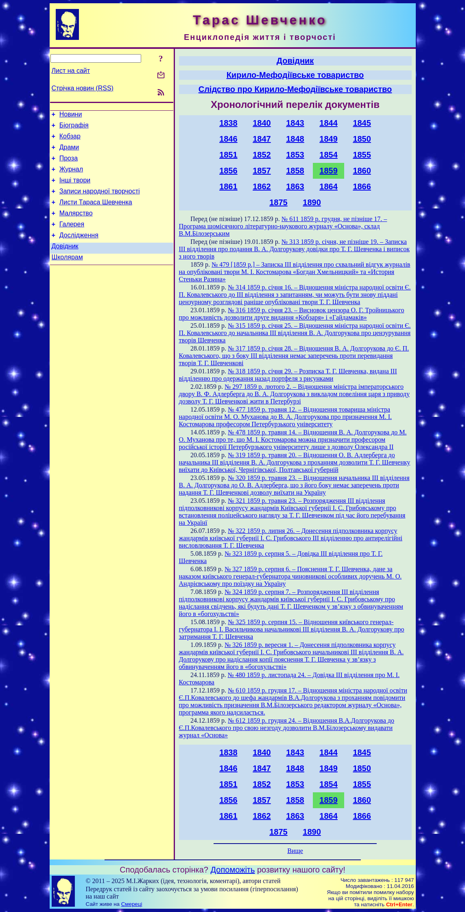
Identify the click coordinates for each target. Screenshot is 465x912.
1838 (228, 122)
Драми (69, 152)
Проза (68, 164)
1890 (312, 202)
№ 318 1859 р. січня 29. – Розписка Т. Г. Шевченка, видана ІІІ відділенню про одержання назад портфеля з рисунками (288, 375)
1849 (328, 138)
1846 (228, 138)
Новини (70, 115)
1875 (278, 202)
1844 (328, 122)
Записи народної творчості (99, 200)
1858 (295, 170)
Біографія (74, 127)
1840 (262, 122)
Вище (295, 850)
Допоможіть (233, 869)
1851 (228, 154)
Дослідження (78, 249)
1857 (262, 170)
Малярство (76, 225)
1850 (362, 138)
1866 (362, 186)
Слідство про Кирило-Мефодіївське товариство (295, 89)
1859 (328, 170)
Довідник (65, 262)
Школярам (67, 274)
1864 (328, 186)
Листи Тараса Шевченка (95, 213)
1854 (328, 154)
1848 (295, 138)
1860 (362, 170)
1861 (228, 186)
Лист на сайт (71, 70)
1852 (262, 154)
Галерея (71, 237)
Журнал (71, 176)
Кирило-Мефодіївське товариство (295, 74)
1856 (228, 170)
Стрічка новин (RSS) (83, 88)
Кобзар (70, 139)
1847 (262, 138)
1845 (362, 122)
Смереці (131, 904)
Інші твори (75, 188)
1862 (262, 186)
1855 (362, 154)
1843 (295, 122)
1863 (295, 186)
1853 (295, 154)
